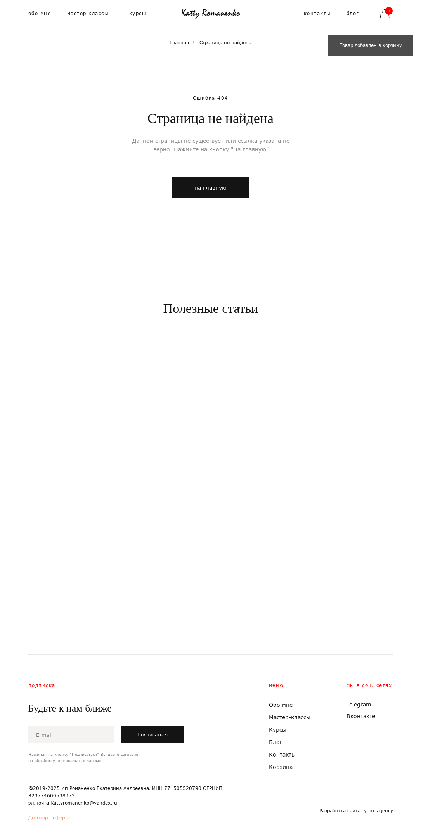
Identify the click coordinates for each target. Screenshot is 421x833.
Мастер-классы (289, 717)
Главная (179, 42)
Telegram (359, 704)
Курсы (277, 729)
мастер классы (88, 13)
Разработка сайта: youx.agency (356, 811)
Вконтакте (361, 716)
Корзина (281, 767)
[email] (71, 734)
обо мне (39, 13)
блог (353, 13)
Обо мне (281, 704)
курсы (138, 13)
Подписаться (152, 735)
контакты (317, 13)
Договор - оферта (49, 818)
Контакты (282, 754)
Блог (275, 742)
